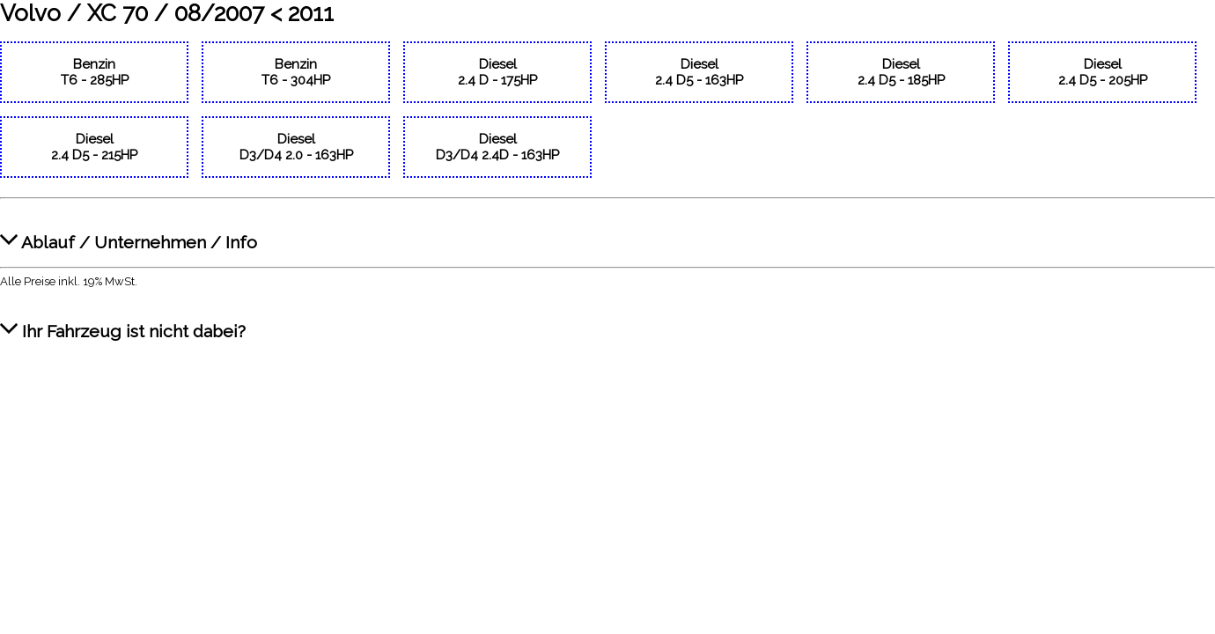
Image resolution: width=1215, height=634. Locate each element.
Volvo (30, 13)
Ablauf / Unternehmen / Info (128, 233)
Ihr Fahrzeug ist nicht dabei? (123, 322)
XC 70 (117, 13)
